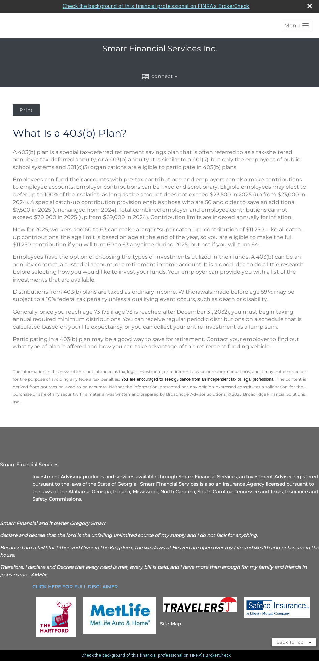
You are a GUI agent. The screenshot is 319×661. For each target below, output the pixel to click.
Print (26, 110)
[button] (296, 25)
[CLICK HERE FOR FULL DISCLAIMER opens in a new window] (75, 587)
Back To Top (294, 642)
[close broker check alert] (309, 6)
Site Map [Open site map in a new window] (170, 623)
